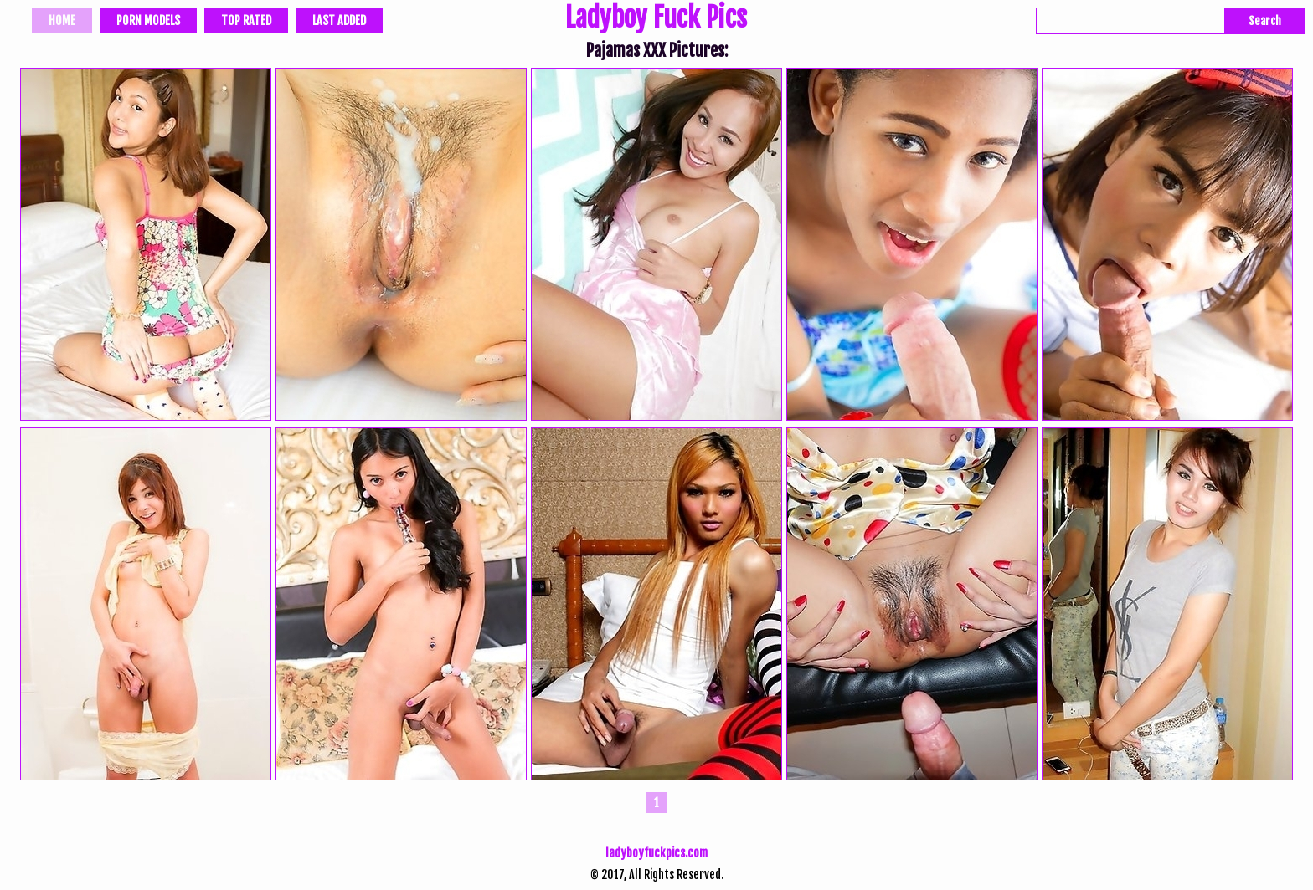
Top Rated (246, 20)
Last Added (339, 20)
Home (62, 20)
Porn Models (148, 20)
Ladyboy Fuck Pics (656, 19)
